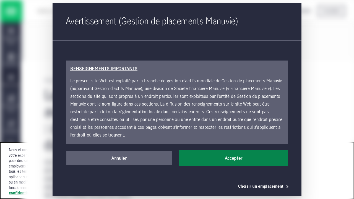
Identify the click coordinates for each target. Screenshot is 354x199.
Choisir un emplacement (263, 186)
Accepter (234, 158)
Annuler (119, 158)
